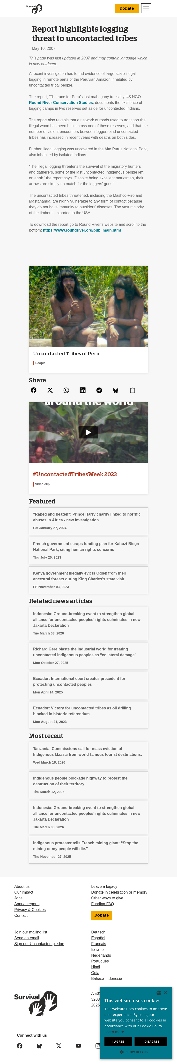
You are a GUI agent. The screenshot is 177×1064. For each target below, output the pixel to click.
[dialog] (136, 1023)
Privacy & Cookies (30, 910)
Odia (95, 973)
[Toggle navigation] (146, 8)
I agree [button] (118, 1042)
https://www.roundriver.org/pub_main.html (82, 230)
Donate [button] (126, 8)
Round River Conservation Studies (61, 103)
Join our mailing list (30, 932)
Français (98, 944)
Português (100, 961)
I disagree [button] (150, 1042)
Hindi (95, 967)
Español (98, 938)
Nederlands (101, 955)
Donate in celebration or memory (119, 892)
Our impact (23, 892)
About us (22, 886)
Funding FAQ (102, 904)
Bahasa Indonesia (106, 979)
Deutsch (98, 932)
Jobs (18, 898)
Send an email (26, 938)
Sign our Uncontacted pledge (39, 944)
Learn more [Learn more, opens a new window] (114, 1031)
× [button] (165, 993)
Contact (21, 915)
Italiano (97, 949)
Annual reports (26, 904)
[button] (135, 1051)
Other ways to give (107, 898)
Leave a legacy (104, 886)
